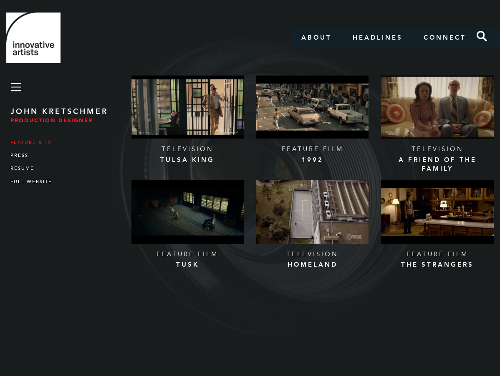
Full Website (31, 182)
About (316, 37)
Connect (445, 37)
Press (19, 155)
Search (482, 36)
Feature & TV (31, 142)
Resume (22, 168)
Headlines (378, 37)
